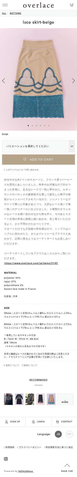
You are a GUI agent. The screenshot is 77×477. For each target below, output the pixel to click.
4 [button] (41, 125)
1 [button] (28, 125)
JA (58, 434)
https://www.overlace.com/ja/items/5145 (31, 263)
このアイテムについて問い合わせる (22, 170)
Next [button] (73, 80)
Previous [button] (3, 80)
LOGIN (38, 421)
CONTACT (64, 421)
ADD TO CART (38, 159)
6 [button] (49, 125)
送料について (12, 365)
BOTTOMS (15, 13)
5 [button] (45, 125)
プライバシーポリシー (30, 447)
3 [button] (36, 125)
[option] (38, 83)
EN (69, 434)
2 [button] (32, 125)
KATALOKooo (25, 471)
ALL (4, 13)
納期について (30, 365)
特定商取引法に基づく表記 (59, 447)
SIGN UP (12, 421)
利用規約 (10, 447)
